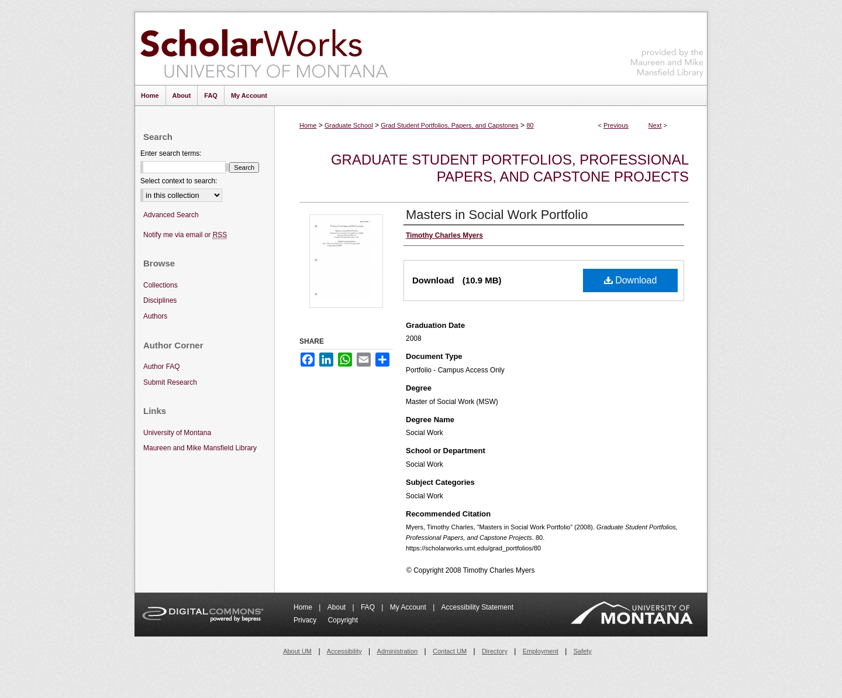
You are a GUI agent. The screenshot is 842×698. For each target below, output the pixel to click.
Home (307, 125)
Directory (495, 651)
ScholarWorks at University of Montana (264, 48)
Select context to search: (178, 181)
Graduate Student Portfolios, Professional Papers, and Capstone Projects (510, 168)
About (337, 607)
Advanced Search (171, 215)
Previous (616, 125)
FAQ (369, 607)
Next (655, 125)
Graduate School (349, 125)
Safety (583, 651)
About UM (297, 651)
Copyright (343, 620)
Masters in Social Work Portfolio (497, 214)
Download (630, 280)
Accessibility (344, 651)
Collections (160, 285)
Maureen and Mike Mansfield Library (667, 46)
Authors (155, 316)
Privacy (306, 620)
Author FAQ (161, 366)
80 (529, 125)
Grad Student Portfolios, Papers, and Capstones (449, 125)
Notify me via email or (185, 235)
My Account (409, 607)
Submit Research (170, 382)
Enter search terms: (171, 153)
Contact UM (450, 651)
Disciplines (160, 300)
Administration (397, 651)
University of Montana (177, 433)
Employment (540, 651)
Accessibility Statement (477, 607)
